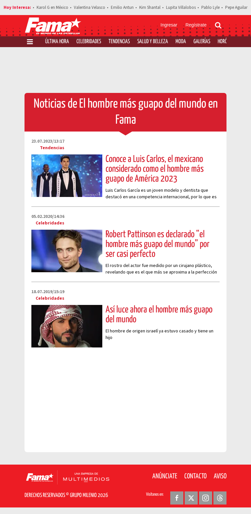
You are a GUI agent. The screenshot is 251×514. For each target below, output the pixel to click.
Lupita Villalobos (181, 7)
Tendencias (119, 41)
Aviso (220, 476)
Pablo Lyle (210, 7)
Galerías (201, 41)
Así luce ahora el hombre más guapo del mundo (159, 314)
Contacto (195, 476)
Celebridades (88, 41)
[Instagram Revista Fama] (205, 498)
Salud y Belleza (152, 41)
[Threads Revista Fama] (219, 498)
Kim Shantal (149, 7)
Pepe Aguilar (236, 7)
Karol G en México (52, 7)
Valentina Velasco (89, 7)
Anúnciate (164, 476)
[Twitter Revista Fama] (191, 498)
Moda (181, 41)
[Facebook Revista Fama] (176, 498)
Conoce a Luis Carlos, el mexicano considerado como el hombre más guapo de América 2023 (155, 169)
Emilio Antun (122, 7)
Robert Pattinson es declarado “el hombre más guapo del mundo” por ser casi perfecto (157, 244)
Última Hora (57, 41)
